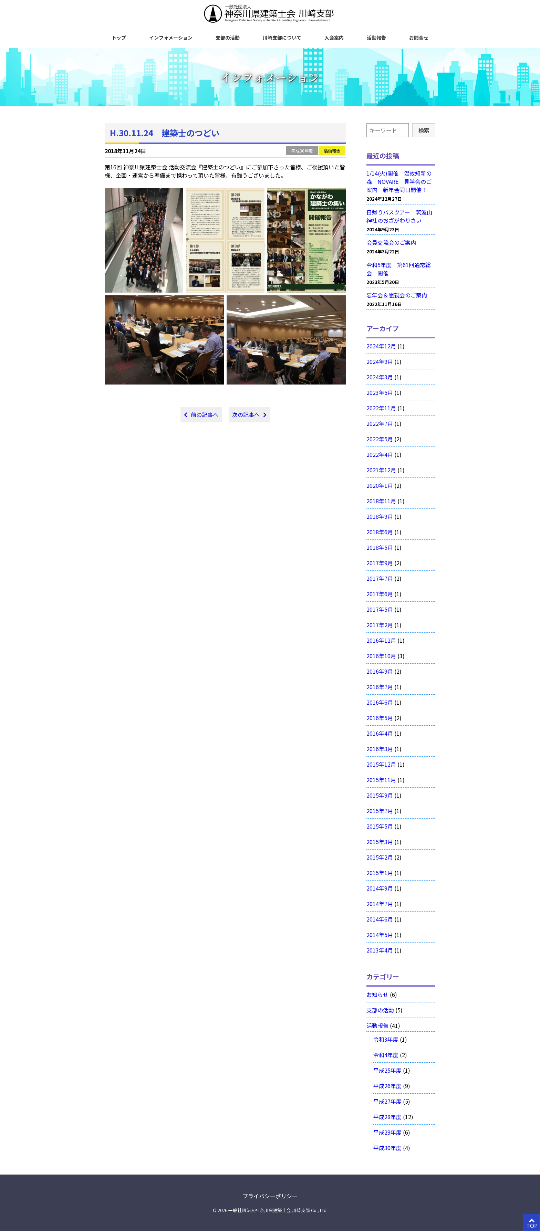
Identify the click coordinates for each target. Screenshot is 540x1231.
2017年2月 (379, 625)
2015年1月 (379, 873)
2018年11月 (381, 501)
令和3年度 (385, 1039)
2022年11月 (381, 408)
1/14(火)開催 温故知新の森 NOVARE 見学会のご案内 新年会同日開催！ (399, 181)
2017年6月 (379, 594)
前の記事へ (204, 414)
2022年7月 (379, 423)
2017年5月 (379, 609)
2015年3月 (379, 842)
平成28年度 (387, 1117)
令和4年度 (385, 1055)
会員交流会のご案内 (391, 242)
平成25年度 (387, 1070)
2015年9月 (379, 795)
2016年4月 (379, 733)
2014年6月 (379, 919)
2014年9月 (379, 888)
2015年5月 (379, 826)
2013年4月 (379, 950)
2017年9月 (379, 563)
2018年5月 (379, 547)
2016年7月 (379, 687)
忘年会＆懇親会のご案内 (396, 295)
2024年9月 (379, 361)
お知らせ (377, 994)
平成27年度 (387, 1101)
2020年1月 (379, 485)
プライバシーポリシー (270, 1196)
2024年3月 (379, 377)
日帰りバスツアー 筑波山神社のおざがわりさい (399, 216)
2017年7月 (379, 578)
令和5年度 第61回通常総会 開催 (398, 269)
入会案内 (334, 37)
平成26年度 (387, 1086)
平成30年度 (302, 151)
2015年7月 (379, 811)
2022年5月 (379, 439)
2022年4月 (379, 454)
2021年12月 (381, 470)
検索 (423, 130)
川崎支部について (282, 37)
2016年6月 (379, 702)
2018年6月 (379, 532)
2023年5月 (379, 392)
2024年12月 (381, 346)
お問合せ (418, 37)
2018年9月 (379, 516)
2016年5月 (379, 718)
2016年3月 (379, 749)
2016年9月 (379, 671)
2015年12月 (381, 764)
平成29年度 (387, 1132)
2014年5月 (379, 934)
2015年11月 (381, 780)
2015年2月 (379, 857)
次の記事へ (246, 414)
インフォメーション (171, 37)
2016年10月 (381, 656)
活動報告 (376, 37)
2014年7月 (379, 903)
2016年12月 (381, 640)
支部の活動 (228, 37)
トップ (119, 37)
